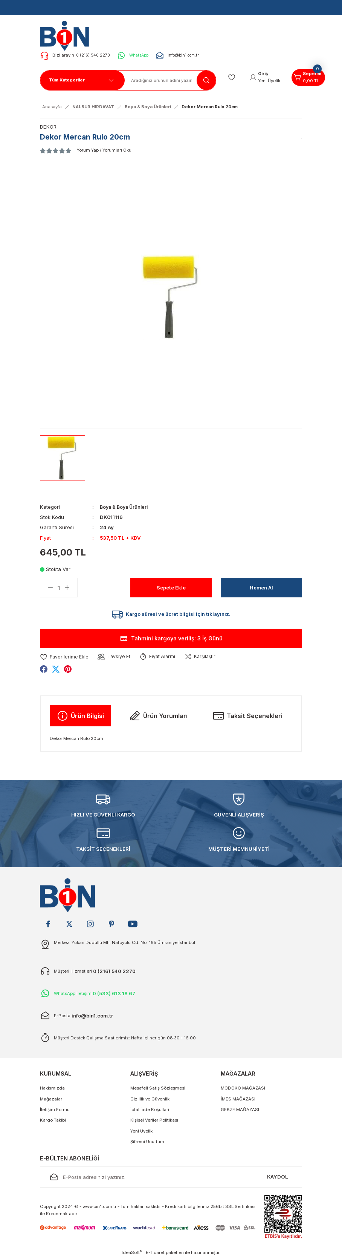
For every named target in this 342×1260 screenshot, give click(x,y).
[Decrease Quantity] (46, 587)
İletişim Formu (55, 1111)
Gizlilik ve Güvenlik (149, 1100)
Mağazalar (51, 1100)
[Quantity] (59, 587)
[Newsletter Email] (171, 1179)
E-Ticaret (155, 1254)
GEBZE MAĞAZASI (240, 1111)
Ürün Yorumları (158, 718)
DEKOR (48, 127)
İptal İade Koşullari (149, 1111)
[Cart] (313, 77)
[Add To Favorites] (65, 659)
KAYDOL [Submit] (277, 1179)
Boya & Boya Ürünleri (126, 507)
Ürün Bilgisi (80, 718)
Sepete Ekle (171, 587)
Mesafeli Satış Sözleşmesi (157, 1090)
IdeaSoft (132, 1254)
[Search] (170, 80)
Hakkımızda (52, 1090)
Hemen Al (261, 587)
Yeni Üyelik (141, 1133)
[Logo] (67, 35)
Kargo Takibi (53, 1122)
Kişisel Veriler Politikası (154, 1122)
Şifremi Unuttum (147, 1143)
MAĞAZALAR (238, 1075)
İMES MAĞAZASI (238, 1100)
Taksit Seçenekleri (247, 718)
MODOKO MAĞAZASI (243, 1090)
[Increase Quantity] (71, 587)
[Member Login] (267, 77)
